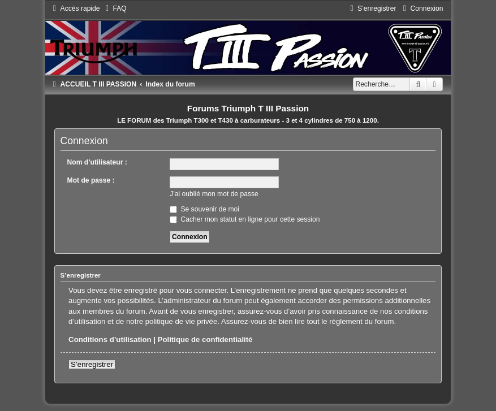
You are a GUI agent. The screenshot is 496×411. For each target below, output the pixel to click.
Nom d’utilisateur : (97, 162)
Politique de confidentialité (205, 339)
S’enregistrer (92, 364)
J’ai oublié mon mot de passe (214, 194)
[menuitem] (115, 8)
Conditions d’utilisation (110, 339)
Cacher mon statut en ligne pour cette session (245, 219)
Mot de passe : (91, 180)
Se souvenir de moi (204, 209)
